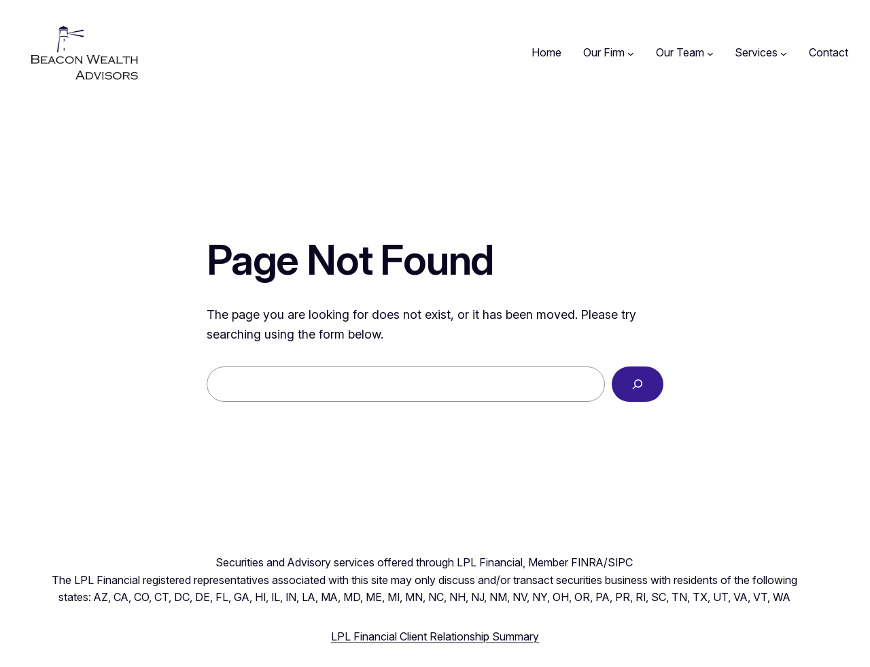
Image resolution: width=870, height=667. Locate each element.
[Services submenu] (783, 53)
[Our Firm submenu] (630, 53)
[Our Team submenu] (710, 53)
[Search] (637, 384)
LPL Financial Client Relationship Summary (435, 636)
